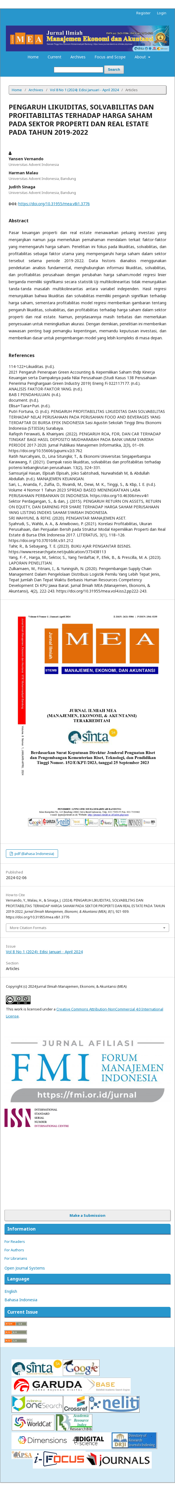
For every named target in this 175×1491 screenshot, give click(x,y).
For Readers (14, 1241)
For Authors (14, 1249)
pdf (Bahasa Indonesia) (34, 853)
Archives (78, 57)
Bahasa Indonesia (20, 1299)
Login (161, 12)
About (141, 57)
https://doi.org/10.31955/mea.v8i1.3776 (54, 203)
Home (33, 57)
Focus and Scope (110, 57)
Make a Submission (87, 1215)
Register (143, 12)
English (10, 1291)
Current (54, 57)
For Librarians (15, 1258)
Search (114, 69)
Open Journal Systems (24, 1268)
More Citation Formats (28, 927)
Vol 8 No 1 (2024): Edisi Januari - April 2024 (84, 89)
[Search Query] (78, 70)
